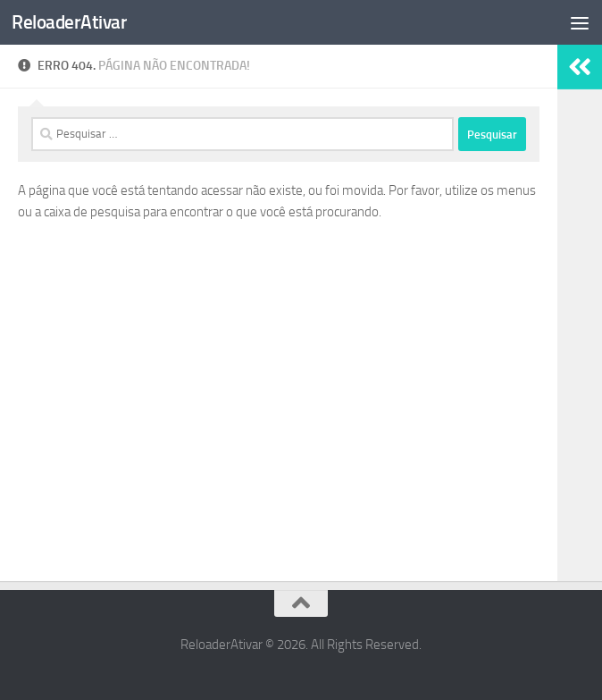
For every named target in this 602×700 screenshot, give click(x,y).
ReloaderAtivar (69, 22)
